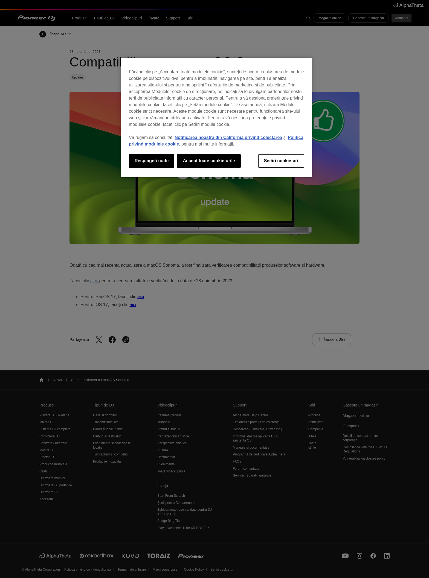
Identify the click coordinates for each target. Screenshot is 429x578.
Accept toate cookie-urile (209, 160)
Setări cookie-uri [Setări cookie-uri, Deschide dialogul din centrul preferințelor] (281, 160)
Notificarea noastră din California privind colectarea (228, 137)
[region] (216, 117)
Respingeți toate (152, 160)
